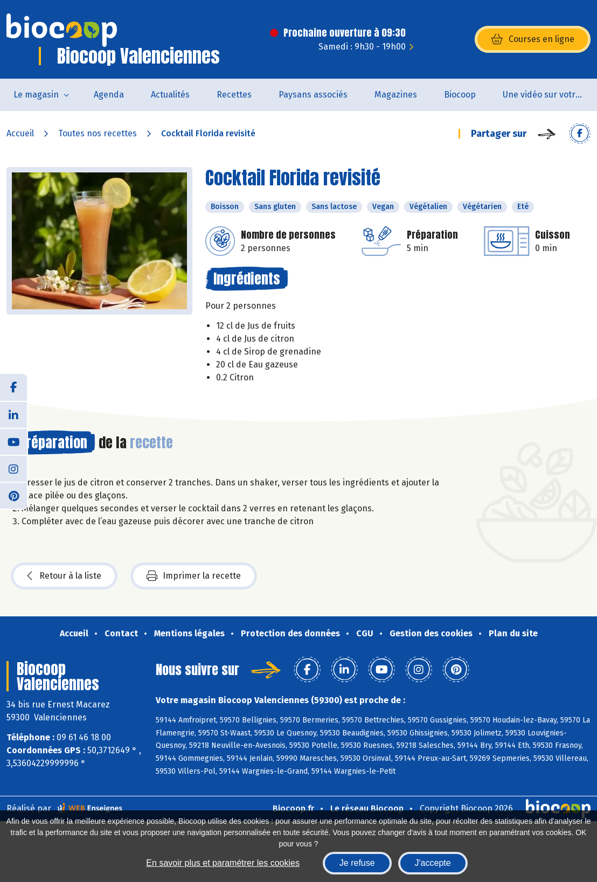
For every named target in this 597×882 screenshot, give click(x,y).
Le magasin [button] (36, 94)
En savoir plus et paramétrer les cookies (223, 862)
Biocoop (460, 94)
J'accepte (433, 862)
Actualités (170, 94)
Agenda (109, 94)
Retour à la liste (64, 576)
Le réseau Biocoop (367, 808)
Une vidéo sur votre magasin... (550, 94)
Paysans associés (313, 94)
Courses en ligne (532, 39)
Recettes (234, 94)
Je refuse (357, 862)
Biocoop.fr (293, 808)
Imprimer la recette (194, 576)
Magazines (395, 94)
